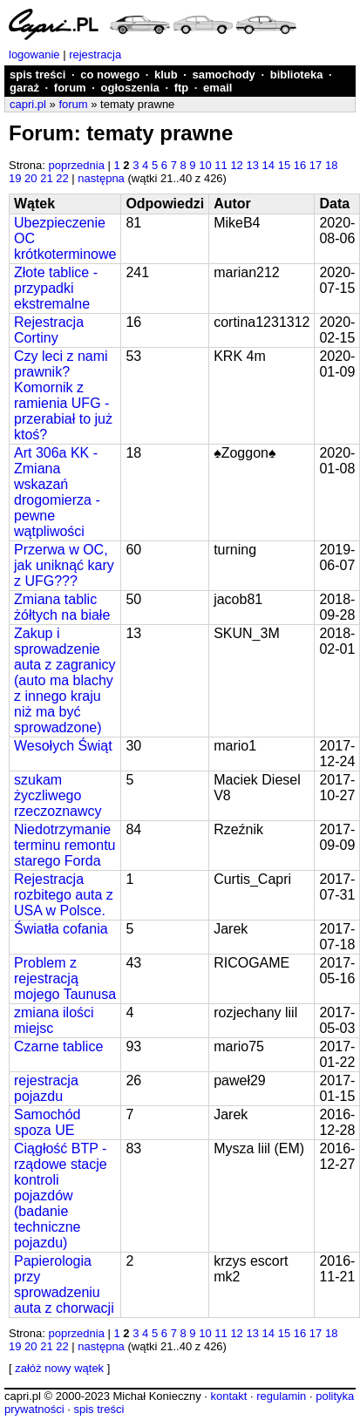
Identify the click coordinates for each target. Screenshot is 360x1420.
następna (101, 178)
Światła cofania (61, 928)
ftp (181, 87)
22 (62, 178)
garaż (24, 87)
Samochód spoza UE (47, 1122)
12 (236, 165)
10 (205, 165)
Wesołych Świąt (63, 745)
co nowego (109, 74)
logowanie (34, 54)
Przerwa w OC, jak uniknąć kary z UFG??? (64, 565)
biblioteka (296, 74)
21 (46, 178)
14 (268, 165)
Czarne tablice (58, 1046)
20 (30, 178)
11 (220, 165)
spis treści (37, 74)
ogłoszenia (130, 87)
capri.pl (28, 104)
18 (331, 165)
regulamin (281, 1396)
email (217, 87)
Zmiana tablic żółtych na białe (62, 607)
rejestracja (95, 54)
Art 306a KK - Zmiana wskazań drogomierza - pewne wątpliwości (57, 492)
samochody (224, 74)
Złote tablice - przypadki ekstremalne (56, 288)
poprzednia (77, 165)
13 (252, 165)
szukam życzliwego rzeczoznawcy (57, 795)
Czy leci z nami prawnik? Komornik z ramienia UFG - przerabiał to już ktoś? (63, 395)
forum (70, 87)
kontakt (228, 1396)
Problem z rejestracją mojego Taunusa (65, 978)
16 (300, 165)
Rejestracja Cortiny (49, 330)
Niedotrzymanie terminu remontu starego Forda (65, 845)
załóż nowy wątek (59, 1368)
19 (15, 178)
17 (315, 165)
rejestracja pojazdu (46, 1088)
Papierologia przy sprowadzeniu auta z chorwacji (64, 1284)
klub (166, 74)
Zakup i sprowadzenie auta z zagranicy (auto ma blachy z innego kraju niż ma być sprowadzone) (65, 680)
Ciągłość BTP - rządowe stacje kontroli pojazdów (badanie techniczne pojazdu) (60, 1195)
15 (284, 165)
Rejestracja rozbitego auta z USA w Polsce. (63, 895)
